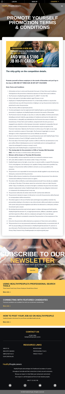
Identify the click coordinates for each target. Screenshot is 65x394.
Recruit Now (37, 348)
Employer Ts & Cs (8, 354)
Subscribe (32, 270)
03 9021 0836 (32, 335)
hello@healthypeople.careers (33, 337)
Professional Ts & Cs (39, 351)
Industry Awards (8, 351)
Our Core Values (8, 356)
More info (7, 292)
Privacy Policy (38, 354)
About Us (6, 348)
